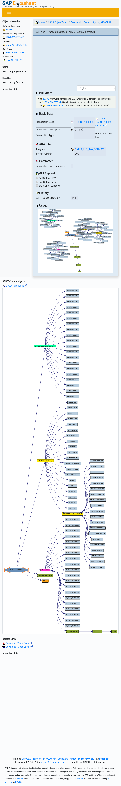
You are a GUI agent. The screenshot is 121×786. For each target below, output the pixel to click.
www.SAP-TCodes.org (56, 758)
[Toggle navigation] (9, 12)
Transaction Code (15, 52)
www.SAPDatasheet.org (53, 762)
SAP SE (20, 779)
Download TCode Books (19, 643)
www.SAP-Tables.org (33, 758)
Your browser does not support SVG (75, 241)
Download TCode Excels (19, 646)
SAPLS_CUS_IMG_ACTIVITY (89, 149)
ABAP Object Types (58, 22)
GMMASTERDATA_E (16, 45)
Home (40, 22)
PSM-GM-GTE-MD (15, 37)
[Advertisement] (15, 141)
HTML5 (18, 782)
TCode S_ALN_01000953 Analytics (104, 122)
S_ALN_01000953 (15, 60)
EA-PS (9, 29)
